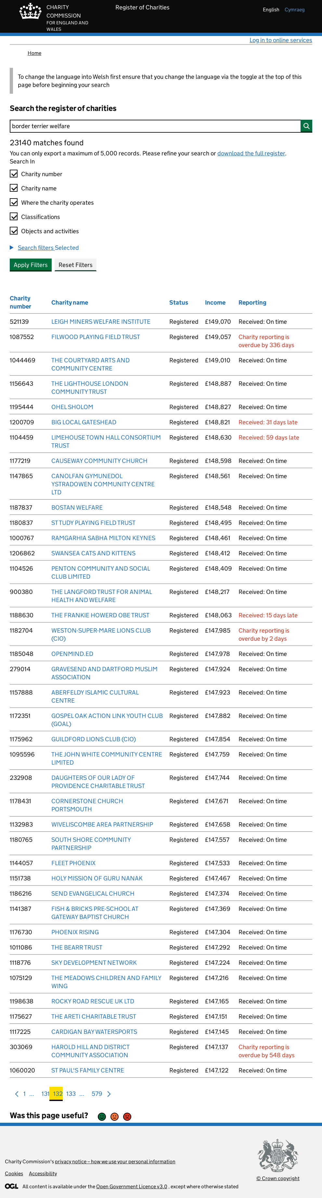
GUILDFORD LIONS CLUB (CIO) (93, 739)
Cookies (14, 1173)
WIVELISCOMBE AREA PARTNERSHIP (102, 824)
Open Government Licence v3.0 (131, 1186)
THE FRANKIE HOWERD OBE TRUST (100, 615)
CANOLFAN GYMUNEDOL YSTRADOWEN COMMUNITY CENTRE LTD (103, 484)
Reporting (252, 302)
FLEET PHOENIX (73, 863)
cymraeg (295, 9)
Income (215, 302)
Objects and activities (50, 231)
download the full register (251, 153)
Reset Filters (75, 265)
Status (178, 302)
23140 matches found (47, 142)
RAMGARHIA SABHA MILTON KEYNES (103, 538)
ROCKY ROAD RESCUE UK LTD (92, 1001)
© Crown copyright (278, 1178)
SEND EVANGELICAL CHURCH (93, 893)
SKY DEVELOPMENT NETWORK (94, 962)
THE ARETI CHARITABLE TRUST (93, 1016)
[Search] (161, 126)
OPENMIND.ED (72, 654)
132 (58, 1095)
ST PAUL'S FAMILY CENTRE (87, 1070)
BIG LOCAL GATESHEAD (83, 422)
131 (46, 1095)
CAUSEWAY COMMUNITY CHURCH (99, 461)
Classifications (40, 217)
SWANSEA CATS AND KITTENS (93, 553)
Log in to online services (281, 40)
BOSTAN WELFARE (77, 507)
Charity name (39, 188)
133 (71, 1095)
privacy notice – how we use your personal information (115, 1161)
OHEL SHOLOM (72, 407)
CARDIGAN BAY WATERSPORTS (94, 1031)
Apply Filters (31, 265)
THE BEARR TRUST (76, 947)
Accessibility (43, 1173)
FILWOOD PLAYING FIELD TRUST (95, 337)
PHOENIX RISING (75, 932)
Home (34, 53)
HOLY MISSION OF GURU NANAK (97, 878)
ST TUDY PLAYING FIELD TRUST (93, 522)
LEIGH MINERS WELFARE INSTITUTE (100, 321)
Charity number (41, 174)
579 (97, 1095)
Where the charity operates (57, 202)
